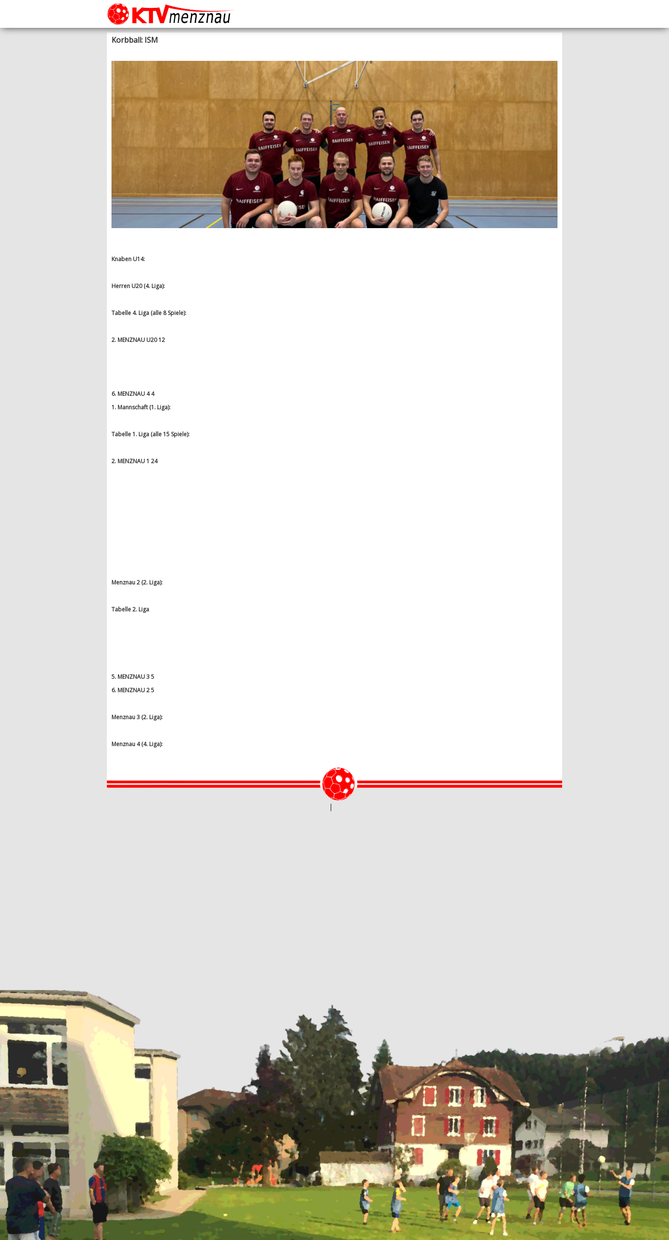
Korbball (216, 51)
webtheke (314, 807)
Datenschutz (351, 807)
